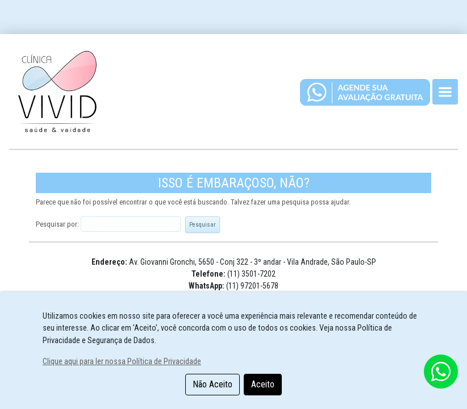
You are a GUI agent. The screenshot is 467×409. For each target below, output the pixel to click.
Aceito (262, 384)
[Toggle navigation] (445, 92)
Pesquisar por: (57, 224)
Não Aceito (212, 384)
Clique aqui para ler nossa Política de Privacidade (122, 361)
